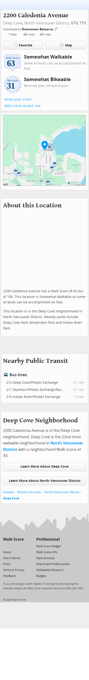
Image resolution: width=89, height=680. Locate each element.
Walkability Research (50, 570)
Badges (41, 576)
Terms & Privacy (13, 570)
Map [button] (66, 45)
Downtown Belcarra (38, 29)
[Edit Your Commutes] (56, 28)
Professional (48, 539)
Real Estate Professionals (53, 564)
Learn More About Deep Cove (44, 467)
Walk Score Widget (48, 546)
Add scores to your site (22, 106)
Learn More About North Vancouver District (44, 481)
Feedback (9, 576)
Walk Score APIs (46, 552)
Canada (8, 492)
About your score (17, 99)
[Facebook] (13, 546)
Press (6, 564)
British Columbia (29, 492)
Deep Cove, (13, 23)
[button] (44, 145)
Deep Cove (11, 498)
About (7, 552)
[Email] (20, 546)
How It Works (11, 558)
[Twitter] (6, 546)
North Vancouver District (46, 23)
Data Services (45, 558)
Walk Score (13, 539)
